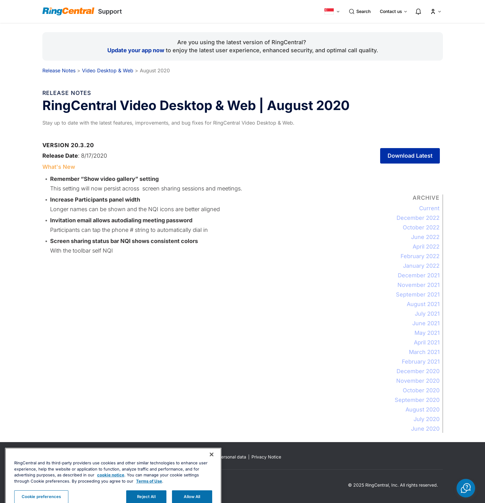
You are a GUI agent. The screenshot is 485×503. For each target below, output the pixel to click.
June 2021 (426, 323)
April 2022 (426, 246)
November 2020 (418, 380)
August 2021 (423, 304)
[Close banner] (211, 463)
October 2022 (421, 227)
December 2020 (418, 371)
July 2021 (427, 313)
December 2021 (419, 275)
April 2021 (427, 342)
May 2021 (427, 333)
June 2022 (425, 237)
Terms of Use (149, 489)
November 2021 (418, 285)
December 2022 (418, 218)
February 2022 (420, 256)
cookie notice (110, 483)
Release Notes (58, 70)
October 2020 (421, 390)
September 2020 (417, 400)
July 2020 (427, 419)
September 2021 (418, 294)
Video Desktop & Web (107, 70)
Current (429, 208)
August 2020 (423, 409)
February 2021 (421, 361)
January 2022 (421, 265)
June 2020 (425, 428)
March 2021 (424, 352)
